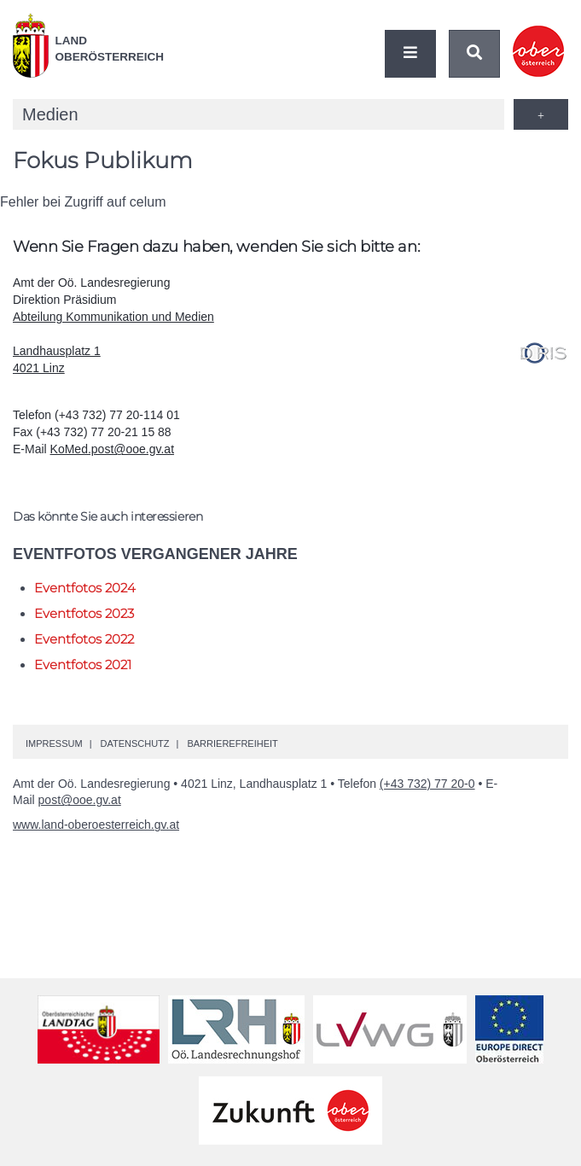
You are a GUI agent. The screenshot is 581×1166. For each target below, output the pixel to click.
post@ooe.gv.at (79, 800)
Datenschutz (134, 743)
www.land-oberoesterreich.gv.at (96, 824)
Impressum (54, 743)
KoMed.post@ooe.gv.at (112, 449)
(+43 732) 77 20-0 (427, 783)
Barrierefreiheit (232, 743)
